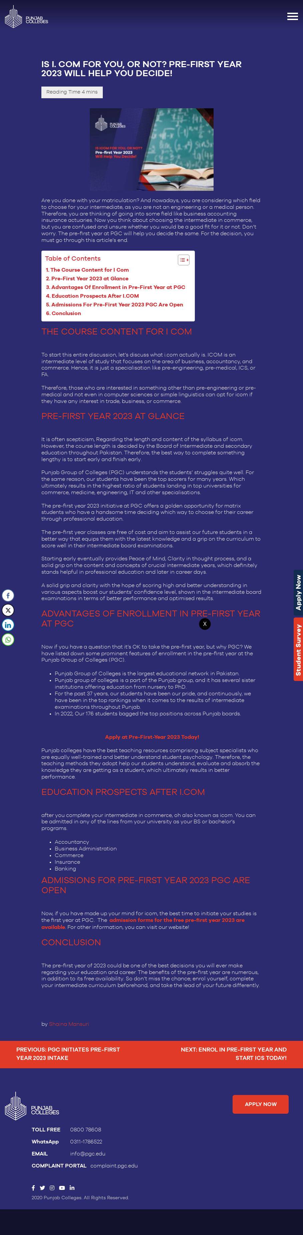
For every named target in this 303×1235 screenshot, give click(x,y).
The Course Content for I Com (90, 270)
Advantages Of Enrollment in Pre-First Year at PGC (119, 288)
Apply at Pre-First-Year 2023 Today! (152, 740)
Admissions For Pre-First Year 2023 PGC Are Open (118, 305)
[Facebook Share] (8, 595)
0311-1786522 (86, 1146)
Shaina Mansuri (69, 1027)
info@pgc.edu (87, 1158)
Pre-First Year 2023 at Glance (91, 279)
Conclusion (68, 314)
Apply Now (298, 592)
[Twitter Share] (8, 610)
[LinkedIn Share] (8, 625)
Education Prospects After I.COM (96, 296)
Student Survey (298, 650)
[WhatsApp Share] (8, 639)
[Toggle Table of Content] (181, 260)
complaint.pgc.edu (114, 1170)
